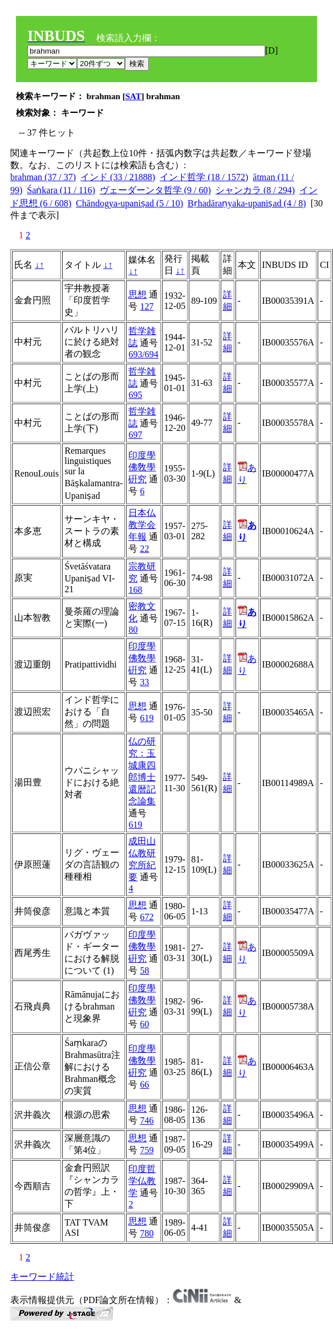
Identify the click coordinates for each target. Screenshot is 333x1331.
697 (135, 434)
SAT (133, 96)
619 (146, 718)
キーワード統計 (42, 1276)
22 (144, 548)
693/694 (143, 354)
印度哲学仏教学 (142, 1181)
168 (135, 590)
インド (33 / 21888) (117, 177)
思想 (137, 294)
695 (135, 395)
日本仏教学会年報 (142, 525)
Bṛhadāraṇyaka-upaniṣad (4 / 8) (247, 203)
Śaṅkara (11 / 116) (61, 190)
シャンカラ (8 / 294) (255, 190)
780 (146, 1233)
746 (146, 1120)
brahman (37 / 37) (43, 177)
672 (146, 917)
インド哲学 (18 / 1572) (204, 177)
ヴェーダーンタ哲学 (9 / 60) (155, 190)
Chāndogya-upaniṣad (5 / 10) (129, 203)
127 (146, 306)
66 (144, 1084)
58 (144, 970)
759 (146, 1150)
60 (144, 1024)
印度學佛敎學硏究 (142, 467)
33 (144, 682)
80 (132, 629)
